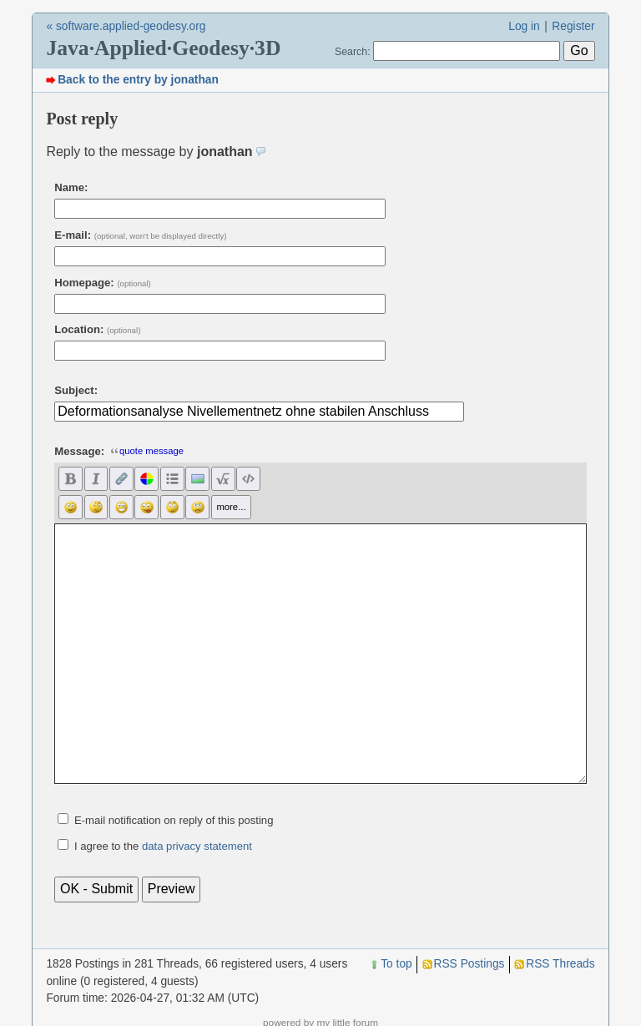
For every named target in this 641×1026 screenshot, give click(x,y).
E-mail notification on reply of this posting (174, 820)
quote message (147, 451)
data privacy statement (197, 846)
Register (573, 26)
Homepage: (102, 282)
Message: (79, 451)
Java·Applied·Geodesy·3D (163, 48)
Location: (97, 329)
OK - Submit (96, 889)
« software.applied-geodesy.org (125, 26)
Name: (71, 187)
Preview (171, 889)
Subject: (76, 390)
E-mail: (140, 235)
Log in (524, 26)
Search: (353, 52)
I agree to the (163, 846)
